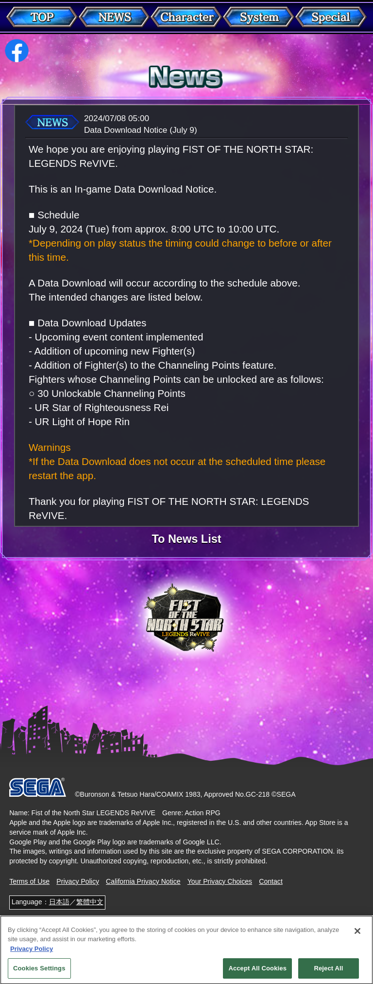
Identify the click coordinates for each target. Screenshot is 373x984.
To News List (186, 539)
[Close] (357, 935)
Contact (271, 881)
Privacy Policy (77, 881)
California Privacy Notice (143, 881)
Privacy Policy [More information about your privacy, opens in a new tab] (31, 952)
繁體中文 (89, 902)
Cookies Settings (39, 972)
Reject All (328, 972)
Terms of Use (29, 881)
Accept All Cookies (257, 972)
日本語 (59, 902)
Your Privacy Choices (219, 881)
